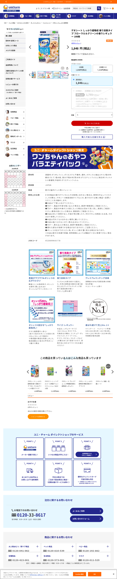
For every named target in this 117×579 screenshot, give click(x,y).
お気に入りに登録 (62, 68)
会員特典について (12, 65)
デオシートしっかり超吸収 (60, 23)
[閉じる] (113, 574)
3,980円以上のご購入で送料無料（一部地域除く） (58, 2)
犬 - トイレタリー (36, 23)
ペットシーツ (47, 23)
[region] (58, 574)
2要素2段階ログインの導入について (14, 72)
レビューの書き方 (12, 84)
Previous (6, 2)
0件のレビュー (76, 43)
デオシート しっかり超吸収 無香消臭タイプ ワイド (85, 383)
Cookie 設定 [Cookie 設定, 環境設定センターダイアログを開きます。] (79, 574)
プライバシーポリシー (37, 575)
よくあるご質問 (11, 98)
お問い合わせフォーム (81, 518)
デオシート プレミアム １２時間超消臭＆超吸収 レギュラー (68, 383)
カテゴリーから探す (23, 23)
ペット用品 (12, 23)
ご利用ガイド (10, 59)
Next (111, 2)
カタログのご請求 (14, 91)
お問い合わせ (10, 104)
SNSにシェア (67, 68)
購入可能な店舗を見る (92, 137)
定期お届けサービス (13, 79)
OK (95, 574)
